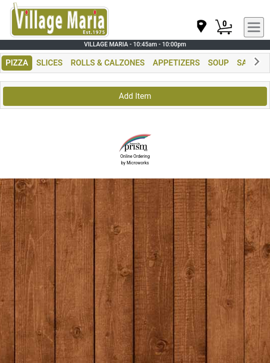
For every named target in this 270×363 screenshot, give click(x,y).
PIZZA (17, 63)
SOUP (218, 63)
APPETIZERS (176, 63)
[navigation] (201, 27)
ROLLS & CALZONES (108, 63)
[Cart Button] (224, 27)
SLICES (49, 63)
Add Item (135, 96)
